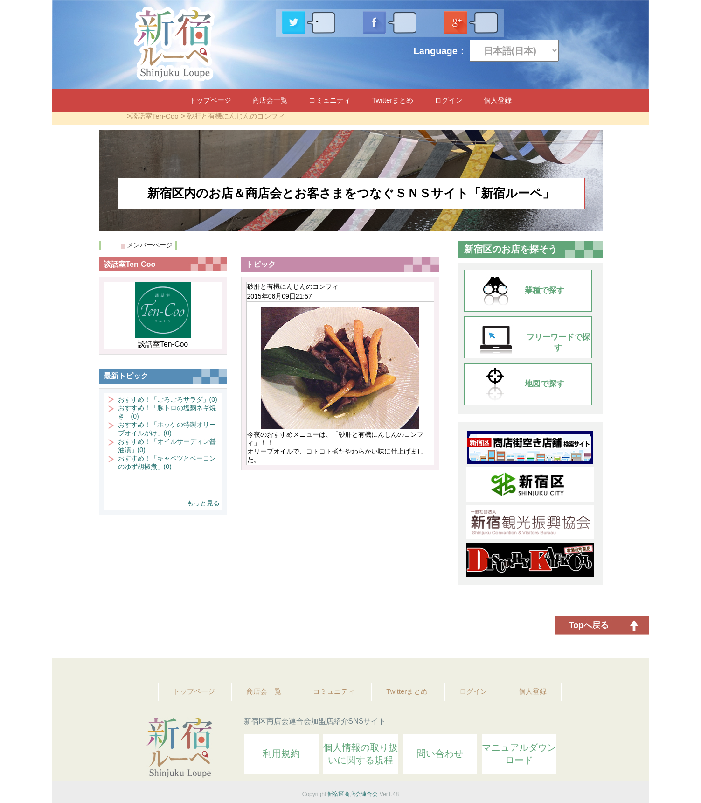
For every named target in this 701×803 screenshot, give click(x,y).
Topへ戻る (589, 625)
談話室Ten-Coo (155, 116)
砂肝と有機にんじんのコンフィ (236, 116)
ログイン (449, 100)
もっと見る (203, 503)
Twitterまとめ (392, 100)
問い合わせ (439, 753)
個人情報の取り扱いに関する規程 (360, 753)
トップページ (210, 100)
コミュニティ (330, 100)
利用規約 (281, 753)
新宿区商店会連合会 (352, 794)
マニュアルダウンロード (519, 753)
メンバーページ (150, 245)
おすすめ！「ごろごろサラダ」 (167, 399)
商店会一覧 (269, 100)
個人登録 (498, 100)
